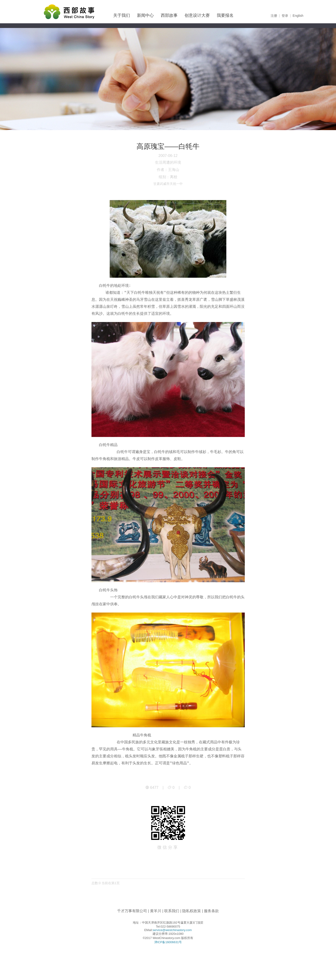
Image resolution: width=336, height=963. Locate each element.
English (298, 15)
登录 (285, 15)
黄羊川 (155, 911)
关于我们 (121, 15)
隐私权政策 (191, 911)
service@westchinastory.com (172, 930)
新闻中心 (145, 15)
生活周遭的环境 (168, 162)
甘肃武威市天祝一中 (168, 184)
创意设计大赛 (197, 15)
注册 (274, 15)
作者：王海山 (168, 170)
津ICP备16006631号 (168, 942)
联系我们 (171, 911)
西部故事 (169, 15)
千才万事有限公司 (132, 911)
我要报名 (225, 15)
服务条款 (211, 911)
